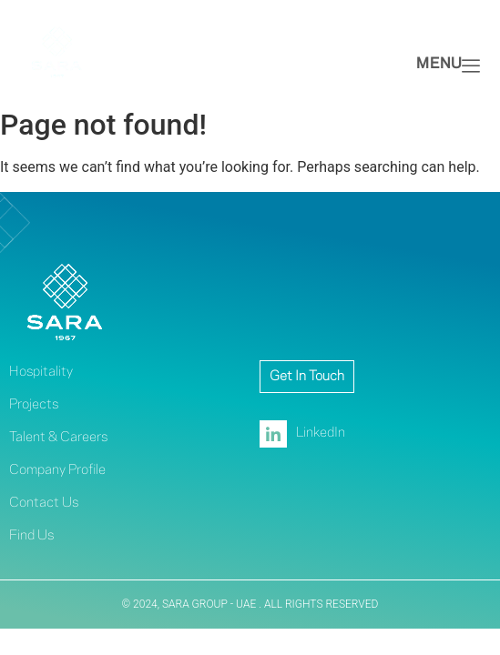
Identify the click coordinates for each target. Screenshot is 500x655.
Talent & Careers (58, 437)
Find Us (31, 535)
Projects (33, 404)
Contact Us (43, 503)
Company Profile (57, 470)
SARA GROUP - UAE (210, 604)
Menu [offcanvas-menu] (448, 65)
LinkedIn (302, 434)
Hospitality (41, 372)
